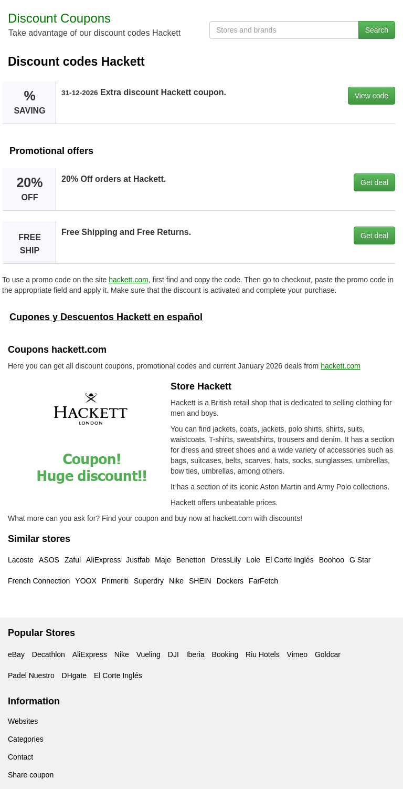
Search (376, 30)
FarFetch (263, 581)
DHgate (74, 675)
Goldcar (328, 654)
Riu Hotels (263, 654)
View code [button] (371, 95)
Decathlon (48, 654)
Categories (26, 739)
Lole (253, 560)
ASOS (49, 560)
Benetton (191, 560)
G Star (359, 560)
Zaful (73, 560)
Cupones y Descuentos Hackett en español (106, 317)
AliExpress (103, 560)
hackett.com (128, 279)
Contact (20, 757)
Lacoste (21, 560)
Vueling (148, 654)
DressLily (226, 560)
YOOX (85, 581)
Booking (225, 654)
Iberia (195, 654)
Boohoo (331, 560)
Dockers (230, 581)
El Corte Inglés (290, 560)
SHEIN (200, 581)
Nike (176, 581)
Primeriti (115, 581)
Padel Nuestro (31, 675)
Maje (163, 560)
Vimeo (297, 654)
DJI (173, 654)
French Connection (39, 581)
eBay (16, 654)
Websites (23, 721)
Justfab (138, 560)
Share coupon (31, 775)
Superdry (149, 581)
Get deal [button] (374, 182)
